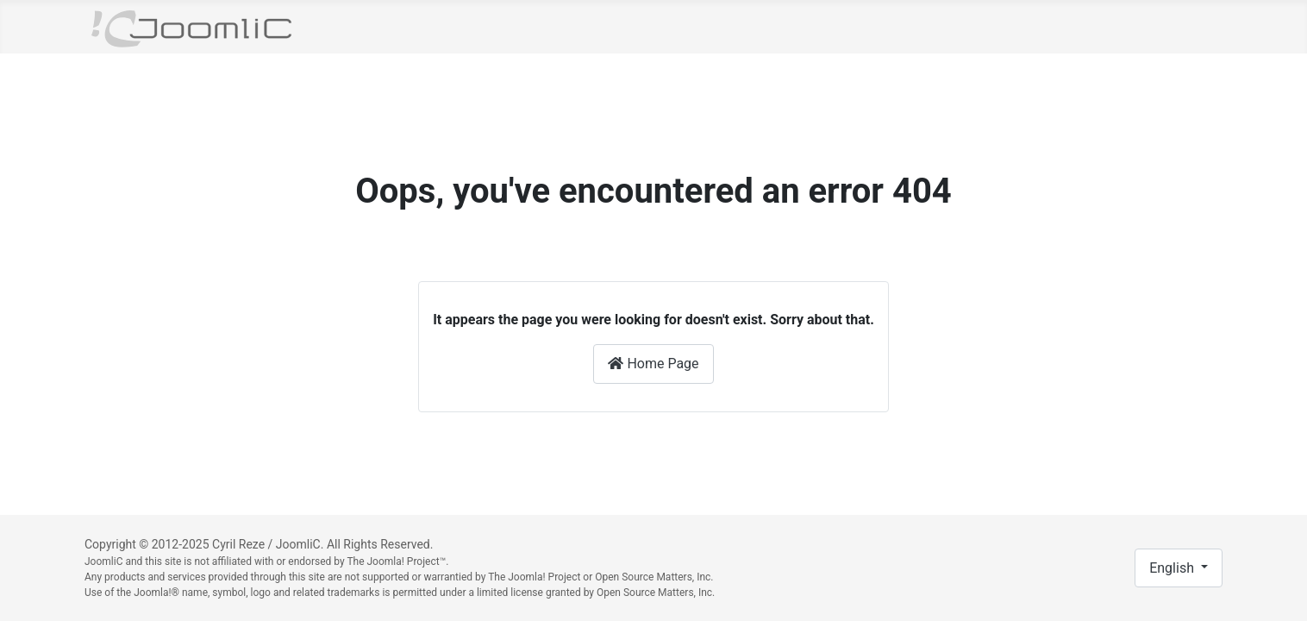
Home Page (653, 363)
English (1173, 568)
